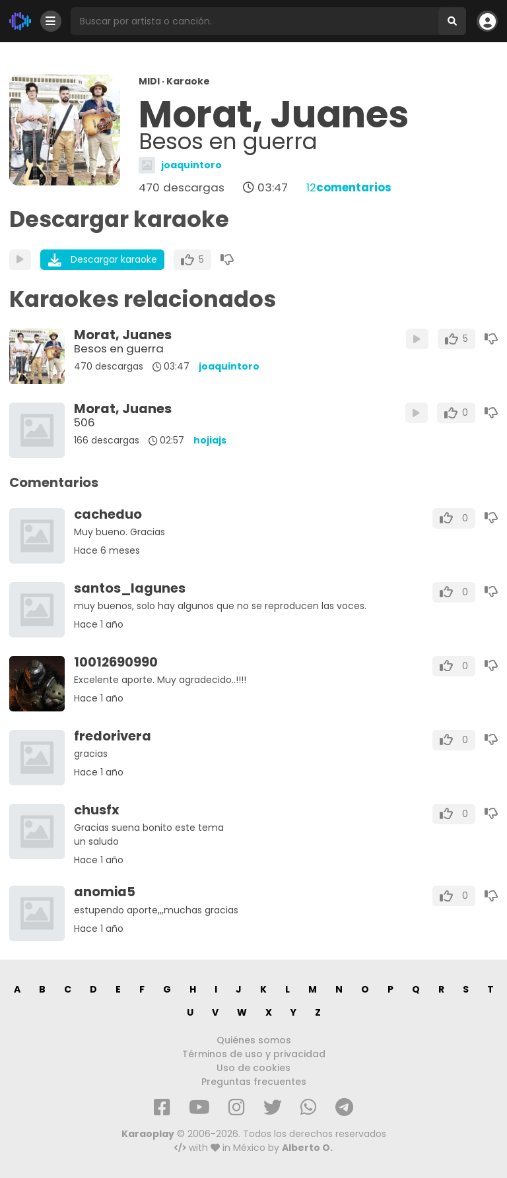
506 (84, 422)
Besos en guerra (119, 348)
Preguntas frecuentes (253, 1081)
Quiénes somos (254, 1040)
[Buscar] (452, 21)
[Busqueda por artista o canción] (254, 21)
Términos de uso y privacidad (253, 1054)
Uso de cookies (253, 1067)
